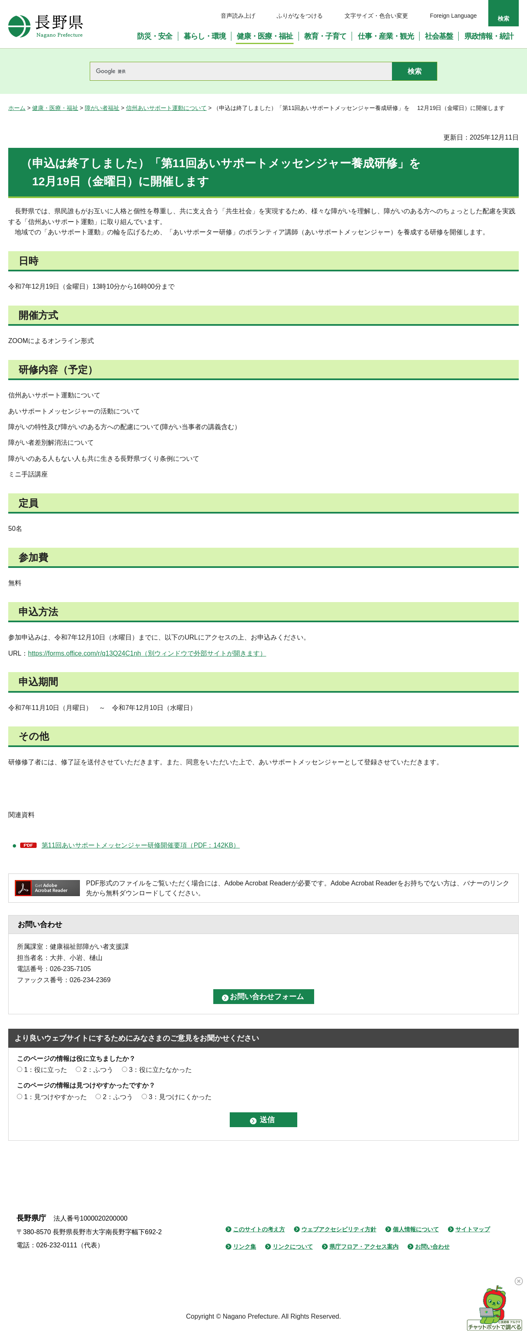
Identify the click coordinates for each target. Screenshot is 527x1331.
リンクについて (293, 1246)
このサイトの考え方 (259, 1229)
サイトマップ (472, 1229)
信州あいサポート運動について (166, 108)
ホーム (17, 108)
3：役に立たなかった (160, 1069)
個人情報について (416, 1229)
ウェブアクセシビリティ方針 (338, 1229)
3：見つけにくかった (180, 1096)
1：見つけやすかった (55, 1096)
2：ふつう (98, 1069)
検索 (503, 18)
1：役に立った (45, 1069)
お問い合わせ (432, 1246)
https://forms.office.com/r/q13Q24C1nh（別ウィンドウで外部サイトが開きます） (147, 653)
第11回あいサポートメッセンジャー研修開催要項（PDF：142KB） (141, 845)
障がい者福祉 (102, 108)
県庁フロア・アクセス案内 (364, 1246)
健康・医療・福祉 (55, 108)
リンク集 (244, 1246)
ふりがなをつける (300, 15)
